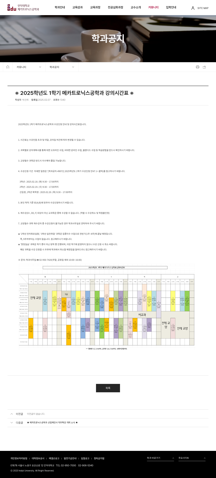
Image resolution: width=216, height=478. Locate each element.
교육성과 (77, 7)
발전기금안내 (70, 458)
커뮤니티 (153, 7)
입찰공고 (85, 458)
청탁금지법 (99, 458)
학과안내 (60, 7)
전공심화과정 (115, 7)
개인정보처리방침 (18, 458)
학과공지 (54, 67)
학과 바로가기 (153, 458)
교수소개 (136, 7)
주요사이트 (183, 458)
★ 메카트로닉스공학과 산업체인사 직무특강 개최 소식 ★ (52, 424)
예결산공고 (54, 458)
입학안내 (171, 7)
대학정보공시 (38, 458)
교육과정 (95, 7)
